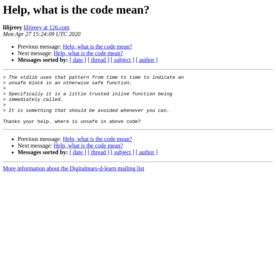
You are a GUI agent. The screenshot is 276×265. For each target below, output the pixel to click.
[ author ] (147, 60)
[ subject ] (122, 60)
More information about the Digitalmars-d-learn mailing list (73, 178)
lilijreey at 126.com (47, 27)
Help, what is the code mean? (97, 46)
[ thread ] (98, 60)
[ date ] (78, 60)
